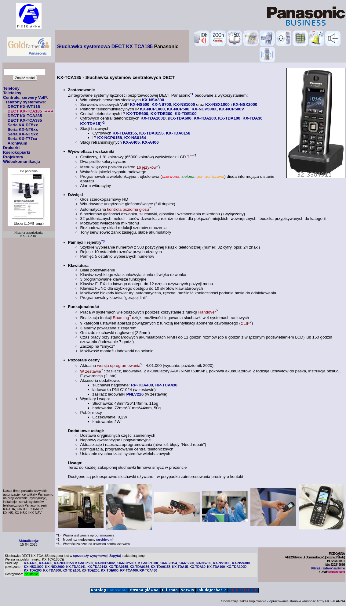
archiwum (105, 539)
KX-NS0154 (135, 137)
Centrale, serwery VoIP (25, 97)
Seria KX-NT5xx (23, 134)
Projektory (13, 157)
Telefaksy (12, 93)
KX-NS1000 (184, 104)
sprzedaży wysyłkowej (90, 556)
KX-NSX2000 (245, 104)
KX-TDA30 (252, 118)
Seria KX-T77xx (22, 138)
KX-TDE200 (162, 113)
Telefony (11, 88)
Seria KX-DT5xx (23, 125)
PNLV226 (135, 394)
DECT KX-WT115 (24, 106)
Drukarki (11, 147)
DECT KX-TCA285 (25, 115)
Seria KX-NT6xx (23, 129)
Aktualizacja (28, 541)
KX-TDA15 (90, 124)
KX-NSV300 (153, 100)
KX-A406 (150, 142)
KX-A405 (131, 142)
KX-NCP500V (231, 109)
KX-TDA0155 (124, 133)
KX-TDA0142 (97, 566)
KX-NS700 (161, 104)
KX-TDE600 (137, 113)
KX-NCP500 (178, 109)
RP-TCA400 (142, 385)
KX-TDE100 (186, 113)
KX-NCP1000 (152, 109)
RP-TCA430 (166, 385)
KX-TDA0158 (178, 133)
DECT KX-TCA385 (25, 120)
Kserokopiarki (16, 152)
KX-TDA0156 (151, 133)
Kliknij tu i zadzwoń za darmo (327, 568)
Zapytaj (115, 556)
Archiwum (17, 143)
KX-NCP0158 (109, 137)
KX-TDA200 (205, 118)
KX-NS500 (139, 104)
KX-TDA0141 (76, 566)
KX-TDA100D (153, 118)
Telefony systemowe (25, 102)
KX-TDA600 (180, 118)
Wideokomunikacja (21, 161)
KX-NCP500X (204, 109)
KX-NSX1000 (217, 104)
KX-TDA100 (229, 118)
